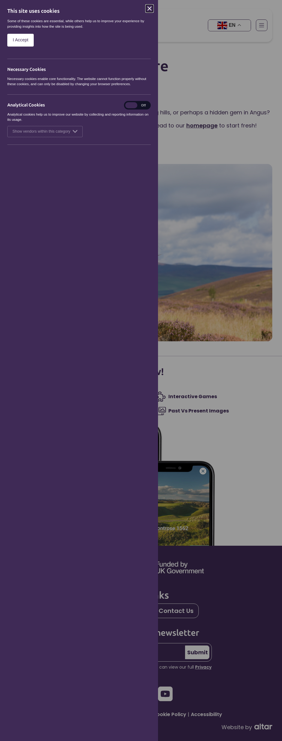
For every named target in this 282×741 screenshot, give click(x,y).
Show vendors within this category (44, 131)
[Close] (149, 8)
